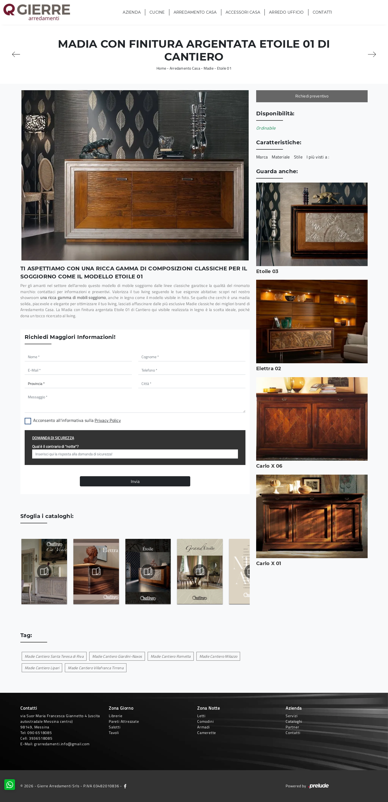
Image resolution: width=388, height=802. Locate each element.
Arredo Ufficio (286, 12)
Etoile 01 (224, 68)
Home (161, 68)
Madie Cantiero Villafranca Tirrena (96, 668)
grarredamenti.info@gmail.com (61, 744)
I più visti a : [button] (318, 157)
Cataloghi (294, 721)
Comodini (205, 721)
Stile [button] (298, 157)
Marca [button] (262, 157)
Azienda (132, 12)
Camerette (206, 732)
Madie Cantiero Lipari (42, 668)
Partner (292, 727)
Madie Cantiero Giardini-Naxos (117, 656)
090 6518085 (39, 732)
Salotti (115, 727)
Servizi (292, 715)
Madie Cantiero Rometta (171, 656)
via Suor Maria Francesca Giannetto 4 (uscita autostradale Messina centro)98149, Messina (60, 721)
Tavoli (114, 732)
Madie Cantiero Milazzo (218, 656)
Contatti (322, 12)
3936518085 (41, 738)
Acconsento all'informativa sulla (77, 420)
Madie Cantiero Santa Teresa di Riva (54, 656)
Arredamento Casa (195, 12)
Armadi (203, 727)
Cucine (157, 12)
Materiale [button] (281, 157)
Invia (135, 481)
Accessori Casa (243, 12)
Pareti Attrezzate (124, 721)
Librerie (115, 715)
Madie (209, 68)
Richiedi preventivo (312, 96)
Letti (201, 715)
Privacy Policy (108, 420)
